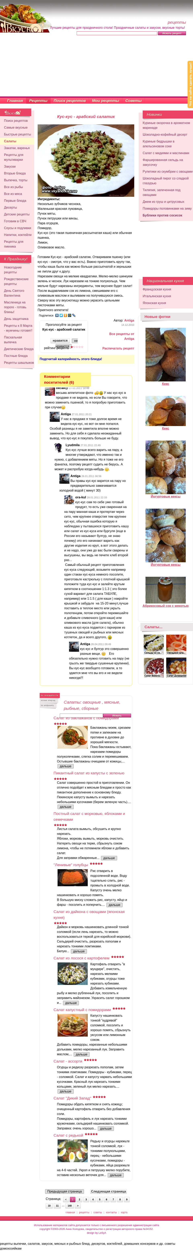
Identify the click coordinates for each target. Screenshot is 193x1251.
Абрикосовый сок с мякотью (166, 604)
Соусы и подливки (17, 228)
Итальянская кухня (157, 296)
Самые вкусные (16, 127)
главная (70, 1212)
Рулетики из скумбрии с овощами (168, 171)
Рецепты (38, 100)
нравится (60, 340)
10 (49, 1205)
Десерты (10, 207)
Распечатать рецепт (118, 348)
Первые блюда (15, 200)
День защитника (16, 319)
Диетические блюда (19, 349)
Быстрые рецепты (17, 134)
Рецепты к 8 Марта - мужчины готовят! (18, 328)
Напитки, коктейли (18, 235)
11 (57, 1205)
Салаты (10, 141)
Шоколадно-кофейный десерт (165, 134)
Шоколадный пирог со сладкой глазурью (166, 181)
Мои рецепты (105, 100)
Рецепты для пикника (13, 244)
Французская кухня (157, 289)
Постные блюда (16, 356)
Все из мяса (13, 194)
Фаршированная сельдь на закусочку (163, 162)
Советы (133, 100)
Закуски (10, 166)
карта (124, 1212)
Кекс (166, 382)
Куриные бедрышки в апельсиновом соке (158, 144)
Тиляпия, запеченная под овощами (162, 192)
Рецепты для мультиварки (13, 157)
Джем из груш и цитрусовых (163, 201)
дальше (65, 766)
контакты (111, 1212)
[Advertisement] (96, 66)
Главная (15, 100)
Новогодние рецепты (13, 270)
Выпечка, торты (15, 180)
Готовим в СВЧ (15, 221)
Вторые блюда (15, 173)
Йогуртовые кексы (166, 494)
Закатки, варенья (17, 148)
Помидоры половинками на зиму (167, 208)
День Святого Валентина (14, 293)
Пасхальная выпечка (13, 340)
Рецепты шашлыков (19, 362)
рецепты (84, 1212)
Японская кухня (154, 303)
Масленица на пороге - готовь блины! (15, 307)
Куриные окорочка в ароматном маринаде (166, 125)
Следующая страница (108, 1191)
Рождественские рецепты (16, 281)
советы (97, 1212)
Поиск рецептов (70, 100)
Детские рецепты (17, 214)
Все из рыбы (13, 187)
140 (70, 1205)
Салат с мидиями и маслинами (166, 153)
